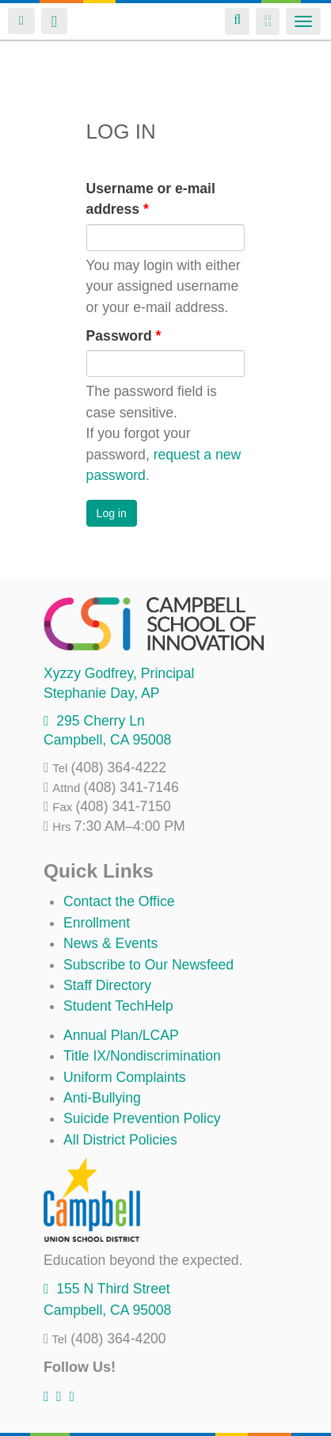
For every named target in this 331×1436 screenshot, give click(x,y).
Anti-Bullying (102, 1098)
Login (21, 21)
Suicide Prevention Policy (142, 1118)
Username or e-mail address (150, 199)
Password (124, 336)
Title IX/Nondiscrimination (142, 1056)
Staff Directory (107, 985)
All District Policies (120, 1140)
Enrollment (96, 923)
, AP (101, 693)
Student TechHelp (118, 1006)
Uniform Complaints (124, 1077)
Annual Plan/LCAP (121, 1035)
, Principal (119, 673)
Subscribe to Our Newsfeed (148, 965)
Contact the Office (119, 901)
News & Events (110, 943)
